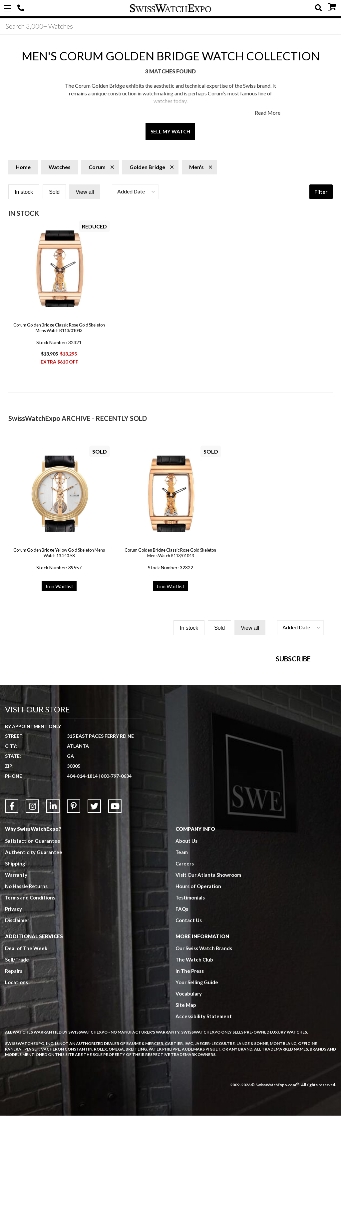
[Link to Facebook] (11, 912)
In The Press (189, 1077)
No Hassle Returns (26, 993)
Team (181, 959)
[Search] (170, 26)
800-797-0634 (116, 882)
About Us (186, 947)
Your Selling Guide (196, 1089)
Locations (16, 1089)
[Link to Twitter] (94, 912)
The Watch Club (194, 1066)
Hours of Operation (198, 993)
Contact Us (188, 1027)
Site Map (185, 1111)
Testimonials (190, 1004)
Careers (184, 970)
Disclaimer (17, 1027)
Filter (321, 191)
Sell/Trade (17, 1066)
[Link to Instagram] (32, 912)
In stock (24, 192)
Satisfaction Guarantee (32, 947)
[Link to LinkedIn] (53, 912)
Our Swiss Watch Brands (203, 1055)
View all (85, 192)
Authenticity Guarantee (33, 959)
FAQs (181, 1015)
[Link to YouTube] (115, 912)
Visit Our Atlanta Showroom (208, 981)
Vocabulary (188, 1100)
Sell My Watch (170, 131)
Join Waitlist (59, 586)
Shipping (15, 970)
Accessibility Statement (203, 1123)
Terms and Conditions (30, 1004)
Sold (54, 192)
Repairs (13, 1077)
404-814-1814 (22, 8)
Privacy (13, 1015)
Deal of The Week (26, 1055)
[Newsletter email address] (216, 738)
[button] (135, 191)
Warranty (16, 981)
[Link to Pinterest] (73, 912)
